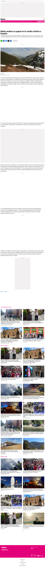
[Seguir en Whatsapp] (41, 555)
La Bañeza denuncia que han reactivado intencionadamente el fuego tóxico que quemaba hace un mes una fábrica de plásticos (33, 397)
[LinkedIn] (11, 41)
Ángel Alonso (3, 490)
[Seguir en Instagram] (36, 555)
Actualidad (3, 21)
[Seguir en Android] (31, 548)
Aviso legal (22, 564)
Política (7, 21)
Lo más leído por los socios (6, 307)
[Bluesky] (6, 41)
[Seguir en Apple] (32, 548)
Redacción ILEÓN (25, 381)
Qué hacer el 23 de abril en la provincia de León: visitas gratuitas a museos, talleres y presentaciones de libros (33, 379)
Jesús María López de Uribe (5, 343)
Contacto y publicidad (22, 565)
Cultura (10, 21)
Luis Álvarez (9, 325)
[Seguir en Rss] (42, 555)
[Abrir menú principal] (43, 19)
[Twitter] (8, 41)
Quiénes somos (22, 559)
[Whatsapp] (1, 41)
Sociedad (14, 21)
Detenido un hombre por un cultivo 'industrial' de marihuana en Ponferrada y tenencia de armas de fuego (33, 415)
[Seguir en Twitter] (32, 555)
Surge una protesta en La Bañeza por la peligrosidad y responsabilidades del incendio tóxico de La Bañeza (10, 397)
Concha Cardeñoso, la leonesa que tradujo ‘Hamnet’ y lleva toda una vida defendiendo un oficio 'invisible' (33, 322)
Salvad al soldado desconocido (7, 489)
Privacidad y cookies (22, 562)
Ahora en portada (4, 345)
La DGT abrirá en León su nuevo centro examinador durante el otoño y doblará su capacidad (10, 451)
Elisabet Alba (25, 325)
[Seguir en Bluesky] (31, 555)
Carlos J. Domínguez (4, 325)
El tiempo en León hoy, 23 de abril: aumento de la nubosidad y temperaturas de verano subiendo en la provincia (33, 526)
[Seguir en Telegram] (35, 555)
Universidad (22, 21)
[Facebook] (4, 41)
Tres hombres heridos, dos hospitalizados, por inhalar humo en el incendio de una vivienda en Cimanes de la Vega (11, 415)
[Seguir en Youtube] (38, 555)
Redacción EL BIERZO (26, 417)
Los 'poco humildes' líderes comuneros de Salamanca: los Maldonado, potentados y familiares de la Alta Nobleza (9, 340)
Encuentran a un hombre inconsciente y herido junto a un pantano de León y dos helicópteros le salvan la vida (33, 433)
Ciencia (18, 21)
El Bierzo (26, 21)
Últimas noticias (4, 456)
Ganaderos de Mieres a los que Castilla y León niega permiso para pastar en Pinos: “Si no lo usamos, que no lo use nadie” (10, 322)
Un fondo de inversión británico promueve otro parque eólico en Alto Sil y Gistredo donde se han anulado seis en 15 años (33, 451)
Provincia (5, 291)
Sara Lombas (25, 342)
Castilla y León (31, 21)
